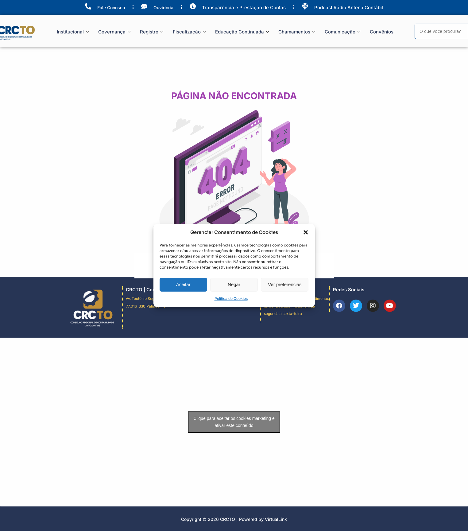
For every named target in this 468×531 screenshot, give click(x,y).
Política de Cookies (231, 303)
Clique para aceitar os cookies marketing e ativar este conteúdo (234, 422)
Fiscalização (189, 32)
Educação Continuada (242, 32)
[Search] (441, 31)
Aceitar (183, 289)
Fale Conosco (111, 7)
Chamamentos (296, 32)
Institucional (73, 32)
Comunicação (343, 32)
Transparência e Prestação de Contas (244, 7)
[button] (306, 237)
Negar (234, 289)
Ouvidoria (163, 7)
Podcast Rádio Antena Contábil (348, 7)
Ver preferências (284, 289)
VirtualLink (276, 519)
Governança (114, 32)
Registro (152, 32)
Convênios (381, 32)
